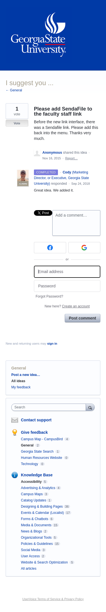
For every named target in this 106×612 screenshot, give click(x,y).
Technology (30, 464)
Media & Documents (36, 525)
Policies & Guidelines (37, 544)
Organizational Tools (36, 538)
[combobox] (50, 407)
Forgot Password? (49, 296)
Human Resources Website (42, 458)
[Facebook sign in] (50, 247)
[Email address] (67, 272)
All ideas (18, 381)
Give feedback (34, 432)
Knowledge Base (37, 475)
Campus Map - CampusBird (42, 439)
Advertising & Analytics (38, 488)
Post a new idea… (25, 375)
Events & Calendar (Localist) (42, 513)
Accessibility (31, 482)
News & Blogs (31, 531)
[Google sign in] (84, 247)
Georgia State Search (38, 452)
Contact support (36, 420)
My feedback (21, 387)
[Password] (67, 286)
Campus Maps (32, 494)
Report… (71, 158)
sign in (52, 343)
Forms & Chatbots (34, 519)
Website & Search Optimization (45, 562)
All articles (28, 569)
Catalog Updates (33, 500)
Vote (17, 123)
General (18, 368)
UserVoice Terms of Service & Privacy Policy (53, 599)
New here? (67, 306)
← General (14, 90)
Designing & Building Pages (42, 506)
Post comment (82, 318)
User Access (30, 556)
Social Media (30, 550)
